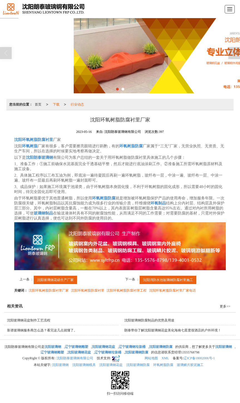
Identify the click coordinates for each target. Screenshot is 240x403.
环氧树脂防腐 (163, 365)
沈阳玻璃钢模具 (84, 365)
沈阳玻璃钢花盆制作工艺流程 (28, 320)
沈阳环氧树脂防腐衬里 (87, 290)
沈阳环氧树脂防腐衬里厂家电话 (172, 290)
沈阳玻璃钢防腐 (138, 365)
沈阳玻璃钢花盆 (111, 365)
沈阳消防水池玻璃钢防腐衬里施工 (168, 280)
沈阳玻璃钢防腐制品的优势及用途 (149, 320)
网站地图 (151, 358)
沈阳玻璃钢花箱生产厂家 (55, 280)
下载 (56, 104)
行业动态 (77, 104)
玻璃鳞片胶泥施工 (190, 365)
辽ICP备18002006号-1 (199, 358)
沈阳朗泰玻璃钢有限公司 (74, 358)
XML (165, 358)
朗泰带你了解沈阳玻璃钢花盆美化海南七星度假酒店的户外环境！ (172, 330)
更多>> (225, 306)
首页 (38, 104)
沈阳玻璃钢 (60, 365)
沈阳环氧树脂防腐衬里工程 (127, 290)
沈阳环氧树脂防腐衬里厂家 (49, 290)
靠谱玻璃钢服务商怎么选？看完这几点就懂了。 (42, 330)
